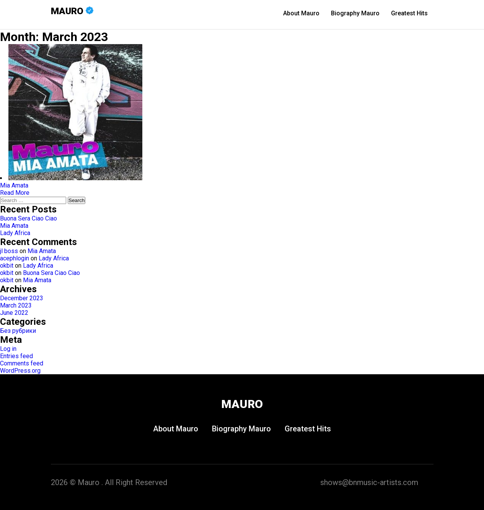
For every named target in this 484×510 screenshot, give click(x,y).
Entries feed (16, 356)
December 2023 (21, 298)
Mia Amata (14, 225)
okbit (6, 265)
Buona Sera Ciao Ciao (28, 218)
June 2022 (14, 312)
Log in (8, 348)
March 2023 (16, 305)
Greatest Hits (409, 13)
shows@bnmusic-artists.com (369, 482)
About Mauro (301, 13)
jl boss (9, 251)
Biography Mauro (355, 13)
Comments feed (21, 363)
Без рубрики (18, 330)
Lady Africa (15, 233)
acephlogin (14, 258)
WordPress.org (20, 370)
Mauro (72, 11)
